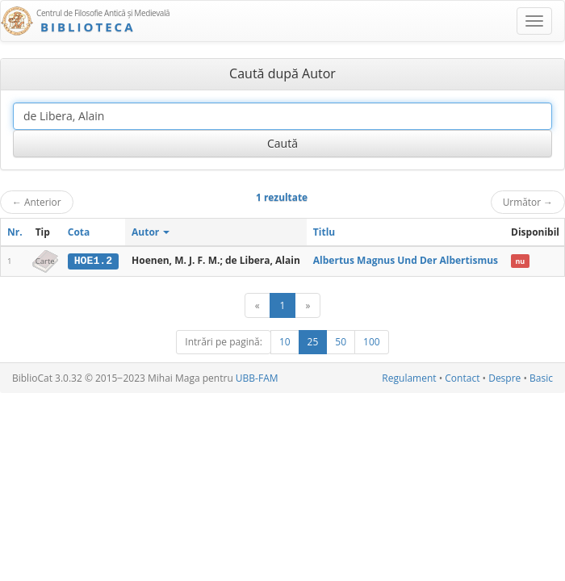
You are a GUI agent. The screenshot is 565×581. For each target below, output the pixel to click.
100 (371, 342)
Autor (151, 232)
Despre (504, 378)
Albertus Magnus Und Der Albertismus (405, 260)
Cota (79, 232)
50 (340, 342)
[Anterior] (257, 305)
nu (520, 261)
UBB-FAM (257, 378)
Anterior (36, 201)
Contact (462, 378)
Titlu (324, 232)
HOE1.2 (93, 260)
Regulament (409, 378)
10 (285, 342)
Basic (541, 378)
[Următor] (307, 305)
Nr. (15, 232)
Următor (528, 201)
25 (313, 342)
